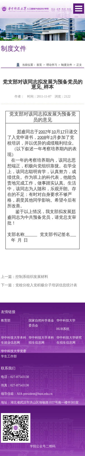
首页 (39, 64)
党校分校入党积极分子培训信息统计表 (46, 285)
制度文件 (66, 64)
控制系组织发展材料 (31, 277)
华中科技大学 (65, 320)
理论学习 (51, 64)
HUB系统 (63, 329)
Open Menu (78, 8)
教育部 (5, 320)
